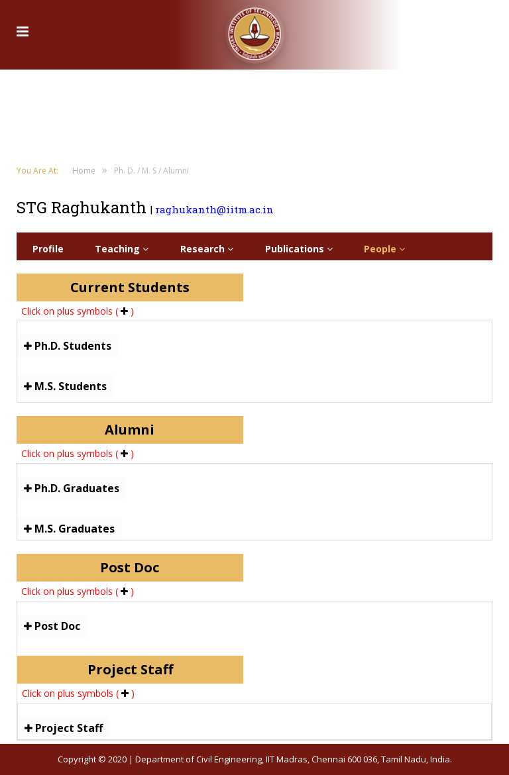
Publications (299, 248)
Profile (48, 248)
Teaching (121, 248)
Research (206, 248)
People (384, 248)
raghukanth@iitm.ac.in (214, 209)
